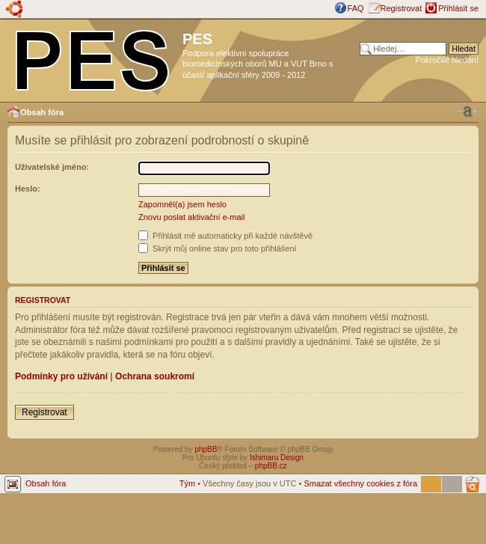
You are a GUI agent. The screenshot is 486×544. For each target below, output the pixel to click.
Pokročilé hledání (447, 59)
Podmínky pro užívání (61, 376)
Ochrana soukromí (154, 376)
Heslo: (27, 188)
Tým (187, 483)
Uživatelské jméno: (52, 166)
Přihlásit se (458, 8)
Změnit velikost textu (467, 111)
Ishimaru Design (277, 457)
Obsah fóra (42, 112)
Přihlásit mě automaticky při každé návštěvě (225, 235)
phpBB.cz (271, 466)
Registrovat (401, 8)
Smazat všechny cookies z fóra (360, 483)
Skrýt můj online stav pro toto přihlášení (217, 248)
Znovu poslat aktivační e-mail (191, 217)
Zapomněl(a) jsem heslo (182, 204)
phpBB (205, 449)
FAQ (356, 8)
